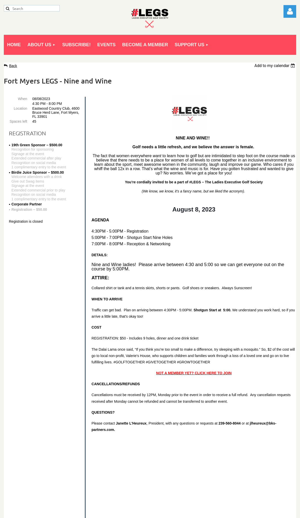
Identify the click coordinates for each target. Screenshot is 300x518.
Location (20, 108)
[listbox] (275, 65)
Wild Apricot (238, 511)
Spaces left (18, 121)
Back (13, 66)
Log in (289, 11)
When (22, 99)
